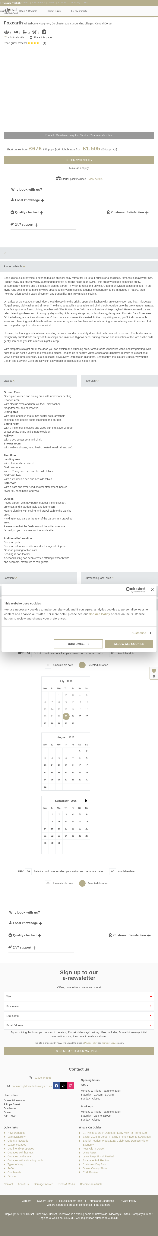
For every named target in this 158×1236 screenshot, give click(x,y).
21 (73, 772)
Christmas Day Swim (95, 1164)
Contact (8, 1184)
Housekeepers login (71, 1200)
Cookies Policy (99, 614)
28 (52, 723)
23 (66, 716)
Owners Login (45, 1200)
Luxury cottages (17, 1144)
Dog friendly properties (21, 1148)
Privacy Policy (90, 1043)
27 (45, 723)
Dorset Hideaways (11, 11)
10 (45, 765)
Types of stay (15, 1164)
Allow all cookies (129, 643)
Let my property (145, 11)
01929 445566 (12, 2)
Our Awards (14, 1172)
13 (66, 765)
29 (59, 723)
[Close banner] (152, 589)
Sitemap (12, 1176)
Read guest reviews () (25, 43)
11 (52, 765)
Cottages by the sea (19, 1156)
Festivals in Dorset (93, 1148)
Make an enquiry (79, 168)
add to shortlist (16, 37)
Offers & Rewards (94, 11)
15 (79, 765)
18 (52, 772)
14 (73, 765)
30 (66, 723)
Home (27, 11)
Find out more (102, 1204)
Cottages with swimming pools (25, 1160)
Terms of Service (110, 1043)
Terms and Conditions (101, 1200)
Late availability (17, 1136)
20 (66, 772)
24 (73, 716)
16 (86, 765)
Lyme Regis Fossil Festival (98, 1156)
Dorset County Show (95, 1168)
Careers (26, 1200)
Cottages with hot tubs (21, 1152)
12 (59, 765)
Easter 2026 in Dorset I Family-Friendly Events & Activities (117, 1136)
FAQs (11, 1168)
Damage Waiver (43, 1184)
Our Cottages (47, 11)
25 (79, 716)
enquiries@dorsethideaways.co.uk (32, 1086)
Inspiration (69, 11)
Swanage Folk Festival (96, 1160)
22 (79, 772)
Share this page (42, 37)
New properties (16, 1132)
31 (73, 723)
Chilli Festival (90, 1172)
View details (95, 178)
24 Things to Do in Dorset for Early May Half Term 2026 (115, 1132)
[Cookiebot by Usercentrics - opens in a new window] (128, 590)
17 (45, 772)
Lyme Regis (89, 1152)
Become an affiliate (91, 1184)
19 (59, 772)
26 (86, 716)
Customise (138, 633)
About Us (23, 1184)
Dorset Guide (120, 11)
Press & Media (66, 1184)
